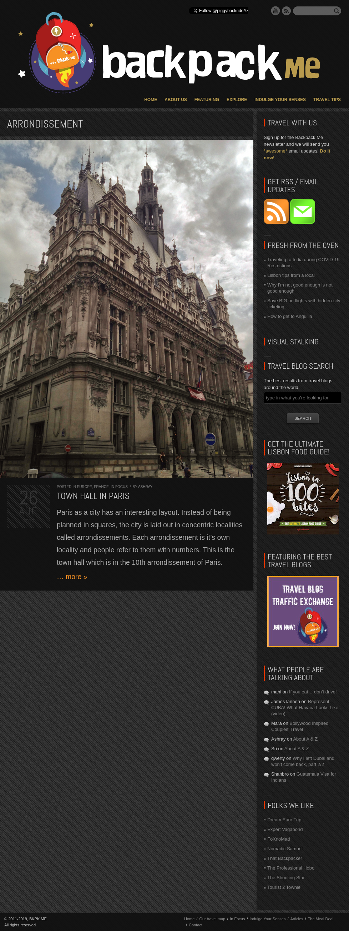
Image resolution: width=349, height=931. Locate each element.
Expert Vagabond (285, 829)
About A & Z (305, 739)
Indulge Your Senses (280, 99)
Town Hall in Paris (93, 496)
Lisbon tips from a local (291, 275)
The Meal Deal (321, 919)
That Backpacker (284, 858)
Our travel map (212, 919)
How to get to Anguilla (289, 316)
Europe (84, 487)
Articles (296, 919)
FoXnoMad (278, 839)
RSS (286, 10)
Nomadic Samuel (285, 848)
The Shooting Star (286, 877)
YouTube (275, 10)
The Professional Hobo (290, 868)
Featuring (206, 99)
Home (150, 99)
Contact (195, 925)
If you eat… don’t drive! (313, 691)
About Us (176, 99)
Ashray (145, 487)
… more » (72, 577)
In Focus (119, 487)
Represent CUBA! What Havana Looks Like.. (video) (306, 707)
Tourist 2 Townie (283, 887)
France (101, 487)
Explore (237, 99)
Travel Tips (327, 99)
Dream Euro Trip (284, 819)
